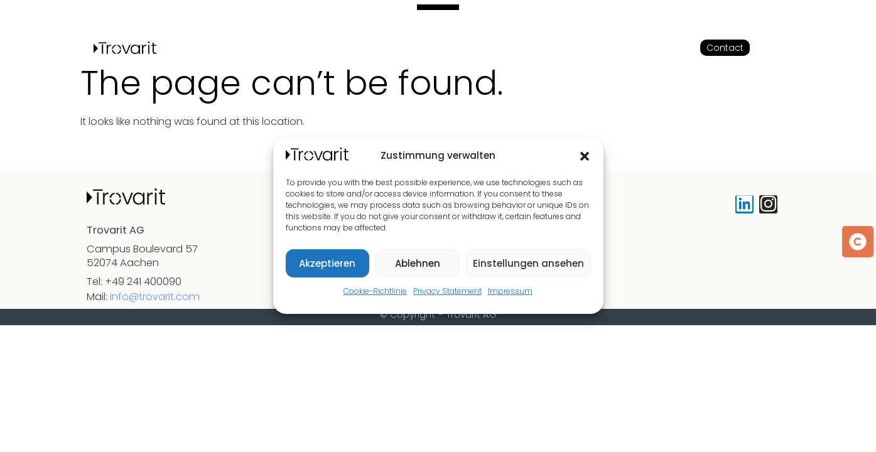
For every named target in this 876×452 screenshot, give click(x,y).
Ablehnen (417, 263)
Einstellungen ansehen (528, 263)
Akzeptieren (327, 263)
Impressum (510, 291)
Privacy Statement (447, 291)
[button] (584, 156)
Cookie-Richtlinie (375, 291)
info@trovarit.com (155, 296)
